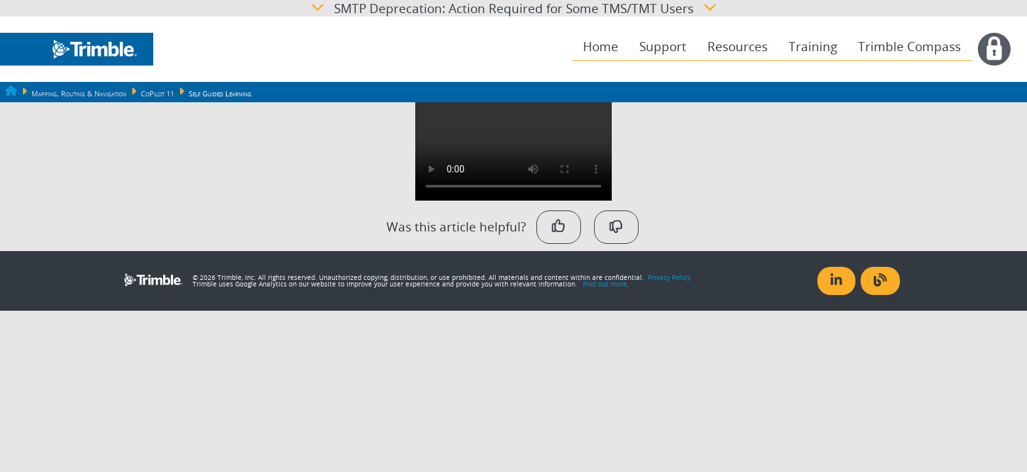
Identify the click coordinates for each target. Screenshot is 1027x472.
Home (600, 46)
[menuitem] (600, 47)
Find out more (605, 283)
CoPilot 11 (157, 93)
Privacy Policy (669, 277)
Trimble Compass (909, 46)
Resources (737, 46)
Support (662, 46)
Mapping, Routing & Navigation (78, 93)
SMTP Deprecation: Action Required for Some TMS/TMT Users (514, 8)
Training (813, 46)
